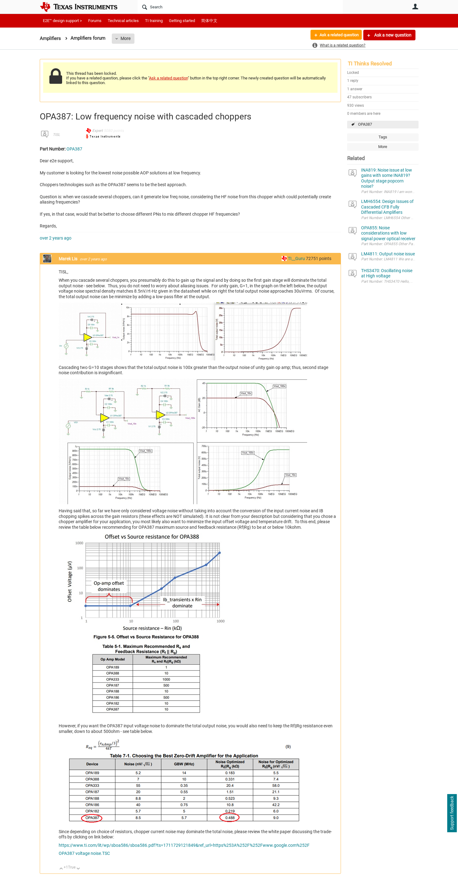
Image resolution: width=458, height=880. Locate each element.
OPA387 (365, 124)
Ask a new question (392, 35)
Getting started (182, 20)
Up (61, 869)
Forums (95, 20)
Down (78, 869)
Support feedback (451, 813)
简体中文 (209, 20)
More (125, 38)
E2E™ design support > (62, 20)
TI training (154, 20)
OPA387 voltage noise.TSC (84, 853)
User (415, 6)
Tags (383, 137)
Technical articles (123, 20)
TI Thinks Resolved (370, 64)
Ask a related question (336, 35)
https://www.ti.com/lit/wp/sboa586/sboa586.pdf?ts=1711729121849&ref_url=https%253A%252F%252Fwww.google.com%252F (184, 845)
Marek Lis (68, 258)
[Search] (240, 7)
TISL (56, 134)
